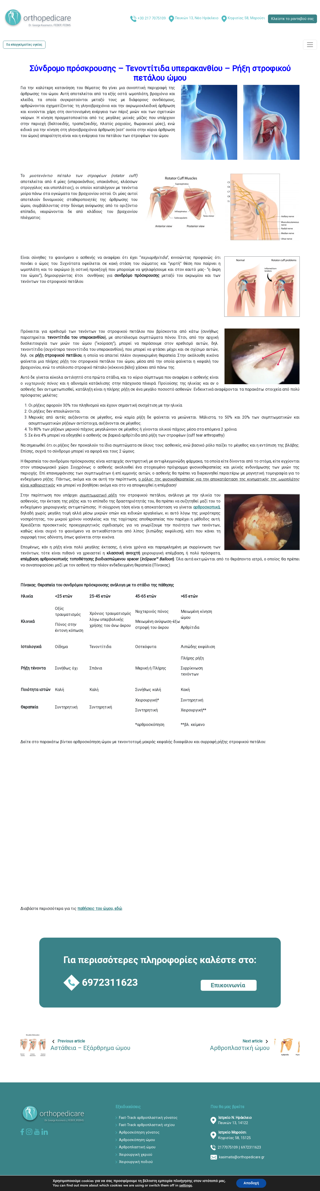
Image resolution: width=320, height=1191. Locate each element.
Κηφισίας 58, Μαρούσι (246, 18)
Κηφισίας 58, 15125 (234, 1135)
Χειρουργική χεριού (135, 1155)
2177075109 (228, 1147)
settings (185, 1185)
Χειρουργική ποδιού (136, 1162)
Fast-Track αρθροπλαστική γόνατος (148, 1118)
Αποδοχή (251, 1183)
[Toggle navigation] (310, 45)
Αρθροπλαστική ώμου (137, 1147)
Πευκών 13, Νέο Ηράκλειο (196, 18)
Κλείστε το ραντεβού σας (292, 19)
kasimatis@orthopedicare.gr (241, 1157)
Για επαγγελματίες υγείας (24, 44)
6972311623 (251, 1147)
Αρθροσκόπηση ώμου (137, 1140)
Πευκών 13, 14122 (235, 1120)
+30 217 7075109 (152, 18)
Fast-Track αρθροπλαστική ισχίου (147, 1125)
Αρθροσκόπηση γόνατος (139, 1132)
